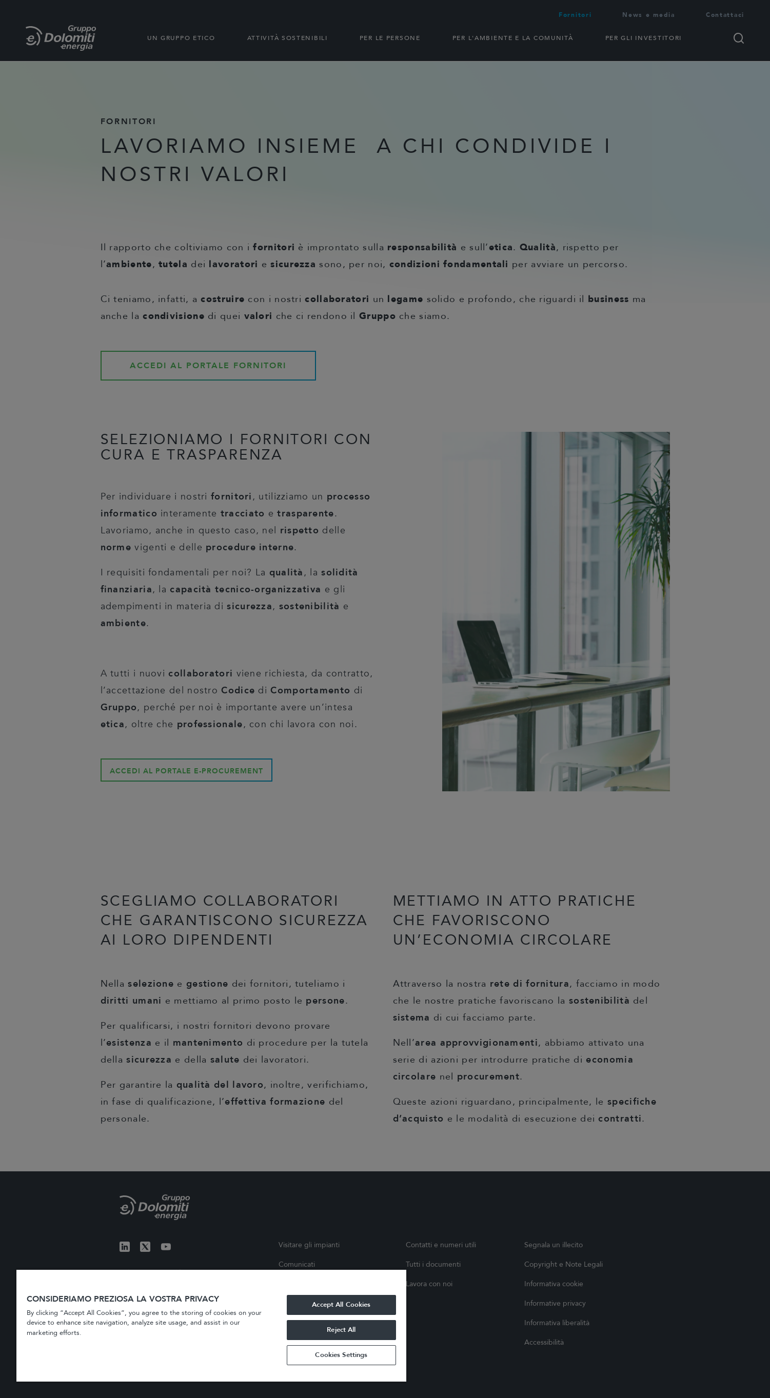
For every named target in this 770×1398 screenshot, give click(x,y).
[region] (211, 1326)
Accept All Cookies (341, 1304)
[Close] (396, 1281)
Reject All (341, 1329)
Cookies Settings (341, 1355)
